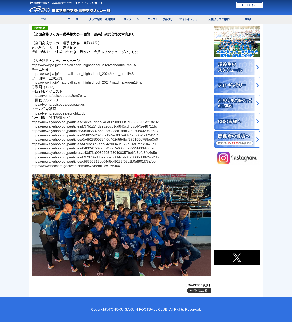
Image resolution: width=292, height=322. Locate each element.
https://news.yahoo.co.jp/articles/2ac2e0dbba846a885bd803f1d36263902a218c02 (95, 122)
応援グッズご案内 (219, 19)
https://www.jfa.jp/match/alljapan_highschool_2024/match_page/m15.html (88, 82)
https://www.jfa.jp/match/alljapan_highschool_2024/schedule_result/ (84, 65)
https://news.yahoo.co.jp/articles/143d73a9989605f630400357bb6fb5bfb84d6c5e (94, 153)
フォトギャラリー (189, 19)
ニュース (73, 19)
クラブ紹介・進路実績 (102, 19)
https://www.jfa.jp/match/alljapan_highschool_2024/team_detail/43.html (86, 74)
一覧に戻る (199, 290)
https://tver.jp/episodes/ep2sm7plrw (59, 96)
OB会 (248, 19)
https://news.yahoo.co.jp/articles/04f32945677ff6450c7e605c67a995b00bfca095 (94, 148)
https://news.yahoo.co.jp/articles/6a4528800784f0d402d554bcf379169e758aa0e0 (95, 139)
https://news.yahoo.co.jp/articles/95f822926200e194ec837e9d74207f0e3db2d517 (95, 135)
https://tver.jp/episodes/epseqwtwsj (59, 104)
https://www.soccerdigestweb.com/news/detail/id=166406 (76, 166)
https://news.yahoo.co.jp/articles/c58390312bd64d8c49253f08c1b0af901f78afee (94, 161)
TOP (43, 19)
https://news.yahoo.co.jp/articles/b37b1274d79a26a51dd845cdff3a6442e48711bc (95, 126)
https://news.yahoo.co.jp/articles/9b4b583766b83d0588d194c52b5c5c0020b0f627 (95, 131)
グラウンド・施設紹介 (160, 19)
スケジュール (131, 19)
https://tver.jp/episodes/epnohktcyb (58, 113)
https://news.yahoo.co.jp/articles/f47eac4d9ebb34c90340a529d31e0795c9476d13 (95, 144)
